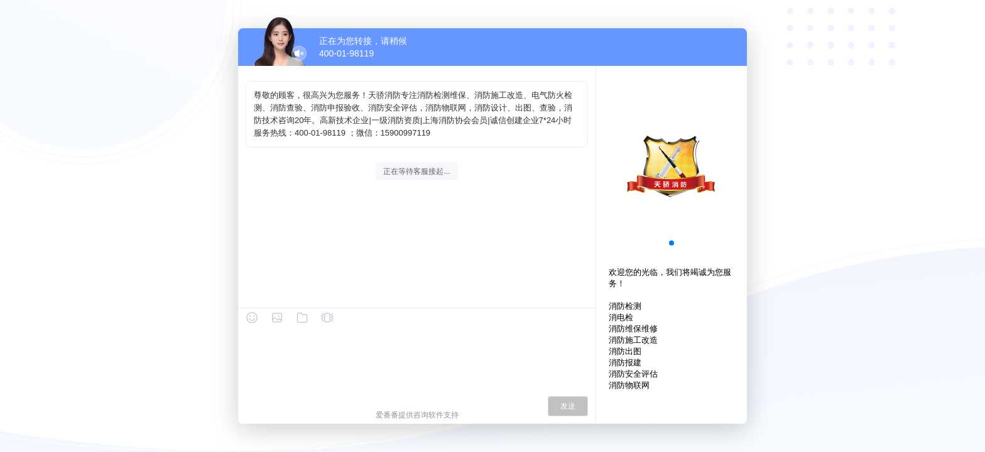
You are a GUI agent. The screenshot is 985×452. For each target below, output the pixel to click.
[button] (671, 242)
